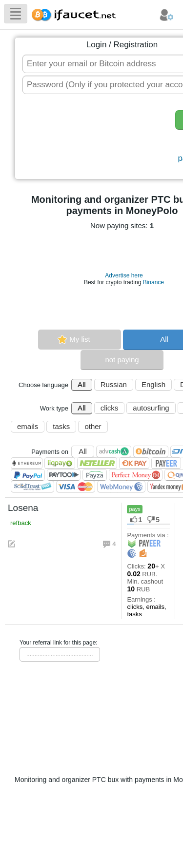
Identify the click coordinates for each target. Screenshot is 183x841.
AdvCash (113, 451)
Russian (114, 384)
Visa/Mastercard (75, 486)
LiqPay (59, 463)
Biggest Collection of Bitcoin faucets (76, 13)
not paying (122, 359)
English (153, 384)
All (82, 384)
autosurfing (151, 408)
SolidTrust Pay (32, 486)
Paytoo (64, 475)
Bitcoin (150, 451)
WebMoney (121, 486)
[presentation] (95, 137)
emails (27, 426)
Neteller (97, 463)
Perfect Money (136, 475)
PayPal (28, 475)
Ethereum (26, 463)
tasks (61, 426)
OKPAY (134, 463)
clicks (110, 408)
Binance (153, 282)
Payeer (166, 463)
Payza (94, 475)
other (92, 426)
